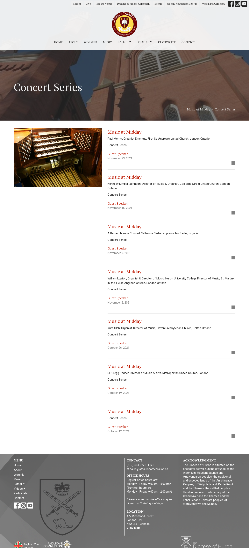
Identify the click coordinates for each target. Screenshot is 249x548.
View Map (133, 528)
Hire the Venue (104, 3)
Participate (167, 42)
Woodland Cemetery (213, 3)
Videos (145, 42)
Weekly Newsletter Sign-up (182, 3)
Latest (125, 42)
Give (88, 3)
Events (158, 3)
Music (107, 42)
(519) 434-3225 (136, 465)
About (73, 42)
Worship (90, 42)
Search (77, 3)
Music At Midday (198, 109)
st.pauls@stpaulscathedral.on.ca (147, 469)
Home (58, 42)
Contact (188, 42)
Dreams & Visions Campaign (133, 3)
